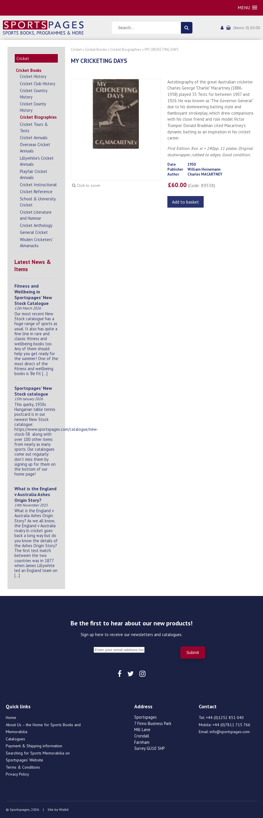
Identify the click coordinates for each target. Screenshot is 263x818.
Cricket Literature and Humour (36, 215)
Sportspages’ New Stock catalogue (33, 391)
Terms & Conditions (23, 767)
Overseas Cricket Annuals (35, 148)
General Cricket (34, 232)
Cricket (76, 49)
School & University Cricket (38, 202)
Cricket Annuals (34, 137)
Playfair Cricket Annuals (33, 174)
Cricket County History (33, 107)
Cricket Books (28, 70)
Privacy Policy (17, 774)
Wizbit (64, 809)
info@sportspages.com (230, 731)
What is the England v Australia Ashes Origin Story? (35, 494)
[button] (247, 7)
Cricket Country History (33, 94)
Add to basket (185, 202)
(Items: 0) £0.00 (246, 27)
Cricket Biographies (38, 117)
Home (11, 717)
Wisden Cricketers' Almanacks (36, 243)
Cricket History (33, 76)
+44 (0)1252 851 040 (225, 717)
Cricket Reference (36, 191)
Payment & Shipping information (34, 745)
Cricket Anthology (36, 225)
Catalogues (15, 738)
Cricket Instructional (38, 184)
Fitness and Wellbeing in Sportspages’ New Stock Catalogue (33, 294)
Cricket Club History (37, 83)
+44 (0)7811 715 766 (231, 724)
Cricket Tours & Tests (34, 127)
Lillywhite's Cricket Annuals (37, 161)
